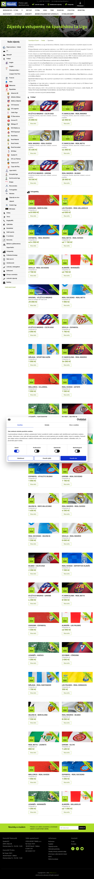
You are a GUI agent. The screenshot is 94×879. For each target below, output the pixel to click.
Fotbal (37, 10)
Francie (11, 78)
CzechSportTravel (33, 40)
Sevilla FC (14, 155)
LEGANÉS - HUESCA (35, 655)
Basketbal (81, 10)
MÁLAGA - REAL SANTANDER (39, 685)
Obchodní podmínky (54, 849)
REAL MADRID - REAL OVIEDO (40, 143)
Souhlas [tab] (20, 425)
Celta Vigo (14, 112)
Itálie (10, 81)
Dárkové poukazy (53, 859)
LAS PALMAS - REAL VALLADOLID (75, 208)
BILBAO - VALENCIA (69, 416)
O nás (72, 841)
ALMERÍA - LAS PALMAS (71, 625)
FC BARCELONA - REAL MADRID (74, 113)
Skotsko (11, 193)
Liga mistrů (12, 170)
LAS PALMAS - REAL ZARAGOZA (74, 685)
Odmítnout (20, 458)
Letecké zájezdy (39, 4)
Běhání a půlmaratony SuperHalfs (47, 14)
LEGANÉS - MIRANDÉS (37, 804)
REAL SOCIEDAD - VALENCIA (39, 536)
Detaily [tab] (47, 425)
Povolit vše (73, 458)
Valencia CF (15, 163)
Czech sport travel (10, 287)
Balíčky (9, 282)
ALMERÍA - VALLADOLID (71, 804)
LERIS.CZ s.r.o (52, 872)
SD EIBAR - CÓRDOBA (70, 655)
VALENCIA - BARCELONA (37, 714)
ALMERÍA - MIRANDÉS (71, 267)
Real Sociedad (15, 147)
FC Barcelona (15, 116)
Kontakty (73, 844)
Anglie (11, 62)
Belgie (11, 182)
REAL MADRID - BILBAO (71, 173)
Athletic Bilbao (15, 97)
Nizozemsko (13, 186)
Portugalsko (13, 190)
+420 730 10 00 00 (44, 1)
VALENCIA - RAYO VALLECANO (40, 506)
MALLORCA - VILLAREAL (37, 386)
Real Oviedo (15, 143)
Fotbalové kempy (68, 14)
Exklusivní (10, 270)
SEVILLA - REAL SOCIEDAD (38, 267)
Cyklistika (70, 10)
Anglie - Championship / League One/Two (14, 70)
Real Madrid (15, 139)
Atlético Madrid (16, 101)
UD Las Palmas (16, 159)
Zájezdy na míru (53, 846)
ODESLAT (82, 828)
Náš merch (10, 259)
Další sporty (7, 14)
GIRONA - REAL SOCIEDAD (72, 476)
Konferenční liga (14, 178)
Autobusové (10, 263)
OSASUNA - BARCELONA (37, 208)
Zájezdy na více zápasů (14, 199)
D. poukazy (18, 14)
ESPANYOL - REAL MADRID (39, 237)
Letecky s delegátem (13, 267)
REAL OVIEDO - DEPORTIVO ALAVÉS (76, 565)
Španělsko (12, 89)
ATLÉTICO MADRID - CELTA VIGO (41, 113)
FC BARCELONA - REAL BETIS (73, 143)
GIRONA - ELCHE (68, 744)
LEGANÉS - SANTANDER (37, 416)
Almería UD (14, 93)
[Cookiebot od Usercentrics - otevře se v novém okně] (78, 419)
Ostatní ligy (12, 205)
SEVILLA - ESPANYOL (70, 327)
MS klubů (12, 209)
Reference (51, 841)
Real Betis (14, 135)
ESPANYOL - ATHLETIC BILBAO (40, 476)
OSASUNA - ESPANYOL (37, 625)
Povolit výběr (47, 458)
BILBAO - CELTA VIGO (36, 565)
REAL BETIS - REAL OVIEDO (72, 237)
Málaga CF (14, 124)
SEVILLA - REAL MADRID (71, 536)
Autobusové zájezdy (56, 4)
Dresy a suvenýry (12, 274)
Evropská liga (13, 174)
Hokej (45, 10)
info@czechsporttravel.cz (61, 1)
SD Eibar (13, 151)
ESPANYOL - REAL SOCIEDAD (73, 774)
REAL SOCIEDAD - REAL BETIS (73, 297)
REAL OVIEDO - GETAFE (71, 386)
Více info (33, 123)
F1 (22, 10)
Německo (12, 85)
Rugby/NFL (60, 10)
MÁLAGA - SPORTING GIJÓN (39, 357)
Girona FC (14, 120)
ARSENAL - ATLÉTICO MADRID (40, 297)
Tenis (52, 10)
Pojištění (50, 844)
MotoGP (29, 10)
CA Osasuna (15, 105)
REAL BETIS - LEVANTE (37, 744)
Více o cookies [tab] (74, 425)
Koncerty (28, 14)
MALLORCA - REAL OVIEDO (38, 774)
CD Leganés (15, 108)
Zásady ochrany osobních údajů (57, 851)
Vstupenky (70, 4)
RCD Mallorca (15, 128)
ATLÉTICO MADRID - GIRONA (39, 173)
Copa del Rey (15, 166)
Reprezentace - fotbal (10, 10)
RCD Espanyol (15, 132)
